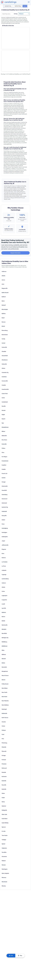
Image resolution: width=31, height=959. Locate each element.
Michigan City (5, 609)
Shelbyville (4, 782)
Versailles (4, 824)
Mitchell (4, 630)
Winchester (4, 853)
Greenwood (4, 470)
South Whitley (5, 794)
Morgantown (5, 643)
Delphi (3, 386)
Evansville (4, 416)
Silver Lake (4, 786)
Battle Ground (5, 264)
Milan (3, 622)
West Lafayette (5, 845)
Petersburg (4, 714)
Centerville (4, 319)
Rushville (4, 761)
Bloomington (5, 281)
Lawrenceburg (5, 550)
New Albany (4, 660)
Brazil (3, 289)
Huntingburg (5, 500)
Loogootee (4, 571)
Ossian (3, 698)
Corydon (4, 357)
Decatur (3, 382)
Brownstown (5, 306)
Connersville (5, 352)
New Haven (4, 668)
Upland (3, 815)
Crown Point (5, 365)
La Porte (4, 538)
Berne (3, 272)
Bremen (3, 294)
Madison (4, 584)
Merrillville (4, 605)
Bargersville (4, 260)
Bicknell (4, 277)
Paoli (3, 706)
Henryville (4, 487)
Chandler (4, 323)
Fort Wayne (4, 428)
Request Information (15, 224)
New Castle (4, 664)
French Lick (4, 445)
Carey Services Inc (8, 30)
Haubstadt (4, 483)
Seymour (4, 778)
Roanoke (4, 744)
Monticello (4, 639)
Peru (3, 710)
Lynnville (4, 580)
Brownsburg (5, 302)
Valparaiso (4, 820)
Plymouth (4, 723)
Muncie (3, 651)
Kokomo (4, 529)
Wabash (4, 832)
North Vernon (5, 689)
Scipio (3, 769)
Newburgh (4, 681)
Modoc (3, 634)
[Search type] (9, 6)
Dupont (3, 390)
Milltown (4, 626)
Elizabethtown (5, 399)
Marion (3, 588)
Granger (4, 453)
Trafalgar (4, 811)
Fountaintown (5, 432)
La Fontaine (4, 533)
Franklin (4, 441)
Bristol (3, 298)
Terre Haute (4, 807)
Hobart (3, 491)
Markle (3, 592)
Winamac (4, 849)
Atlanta (3, 247)
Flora (3, 424)
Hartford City (5, 479)
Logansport (4, 567)
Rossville (4, 756)
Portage (4, 727)
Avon (3, 256)
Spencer (4, 799)
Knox (3, 525)
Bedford (4, 268)
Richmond (4, 740)
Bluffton (4, 285)
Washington (4, 841)
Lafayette (4, 542)
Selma (3, 773)
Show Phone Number (23, 29)
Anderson (4, 243)
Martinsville (4, 597)
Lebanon (4, 554)
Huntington (4, 504)
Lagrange (4, 546)
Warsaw (4, 836)
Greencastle (5, 458)
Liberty (3, 559)
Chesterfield (5, 327)
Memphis (4, 601)
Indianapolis (5, 508)
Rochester (4, 748)
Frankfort (4, 437)
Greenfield (4, 462)
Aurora (3, 251)
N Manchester (5, 655)
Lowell (3, 576)
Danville (4, 378)
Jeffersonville (5, 517)
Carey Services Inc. (8, 39)
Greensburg (4, 466)
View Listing (23, 32)
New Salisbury (5, 677)
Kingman (4, 521)
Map (20, 955)
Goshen (3, 449)
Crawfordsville (5, 361)
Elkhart (3, 403)
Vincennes (4, 828)
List (11, 955)
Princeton (4, 735)
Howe (3, 496)
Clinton (3, 340)
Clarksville (4, 336)
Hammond (4, 474)
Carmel (3, 315)
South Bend (4, 790)
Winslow (4, 857)
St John (3, 803)
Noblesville (4, 685)
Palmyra (4, 702)
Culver (3, 369)
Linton (3, 563)
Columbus (4, 348)
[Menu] (28, 2)
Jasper (3, 512)
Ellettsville (4, 407)
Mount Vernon (5, 647)
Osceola (4, 693)
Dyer (3, 395)
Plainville (4, 719)
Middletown (4, 618)
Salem (3, 765)
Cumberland (5, 373)
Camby (3, 310)
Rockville (4, 752)
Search (24, 6)
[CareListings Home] (13, 2)
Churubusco (5, 331)
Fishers (3, 420)
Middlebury (4, 613)
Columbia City (5, 344)
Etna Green (4, 411)
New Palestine (5, 672)
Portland (4, 731)
